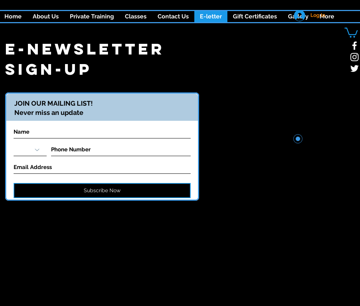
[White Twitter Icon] (354, 68)
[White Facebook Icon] (354, 45)
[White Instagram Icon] (354, 57)
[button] (135, 16)
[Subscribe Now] (102, 190)
